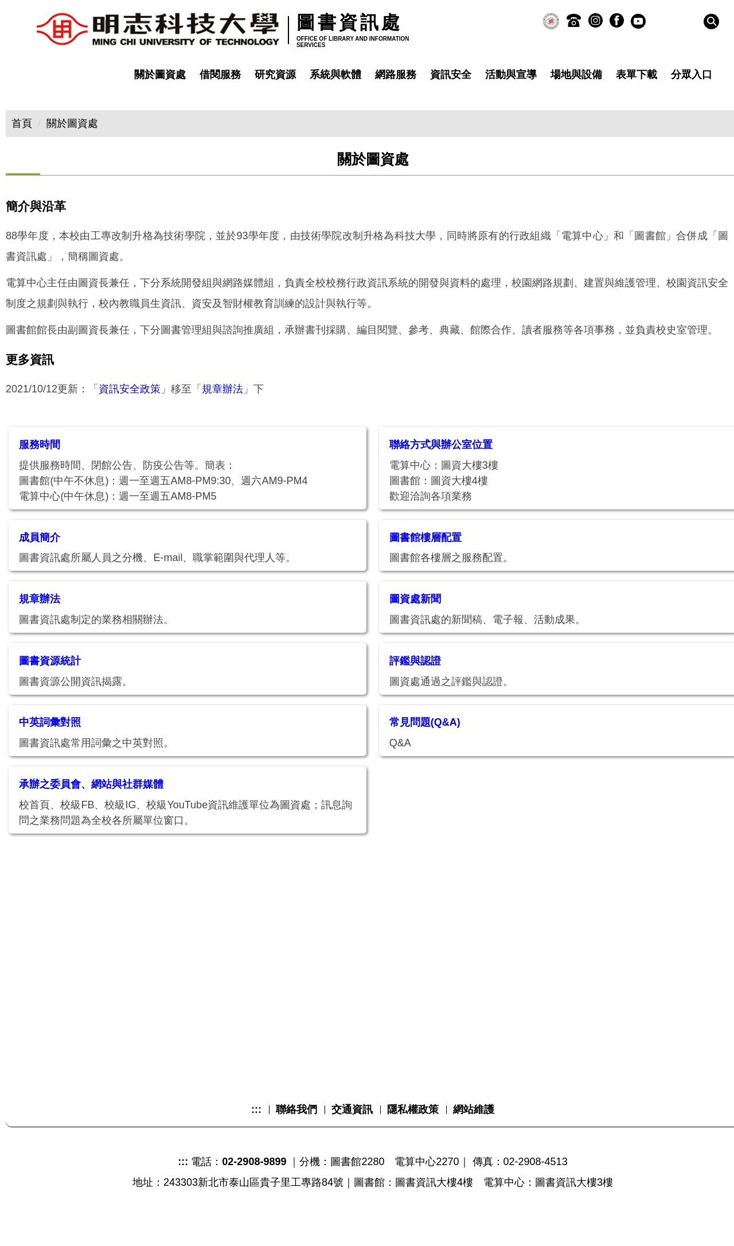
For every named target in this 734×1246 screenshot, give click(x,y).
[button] (711, 21)
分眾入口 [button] (691, 74)
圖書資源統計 (50, 681)
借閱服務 (220, 74)
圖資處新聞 (415, 619)
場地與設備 (576, 74)
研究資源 (275, 74)
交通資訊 (352, 1130)
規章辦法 (222, 409)
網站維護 (473, 1130)
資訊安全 (450, 74)
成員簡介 (39, 558)
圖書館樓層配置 (425, 558)
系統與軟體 (335, 74)
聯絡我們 (296, 1130)
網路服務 (395, 74)
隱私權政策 (413, 1130)
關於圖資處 (160, 74)
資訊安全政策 (130, 409)
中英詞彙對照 (50, 743)
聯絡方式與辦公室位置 (441, 465)
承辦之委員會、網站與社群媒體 (91, 805)
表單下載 (636, 74)
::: (256, 1130)
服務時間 (39, 465)
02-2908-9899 (254, 1182)
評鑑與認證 (415, 681)
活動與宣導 (511, 74)
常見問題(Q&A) (424, 743)
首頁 (21, 123)
